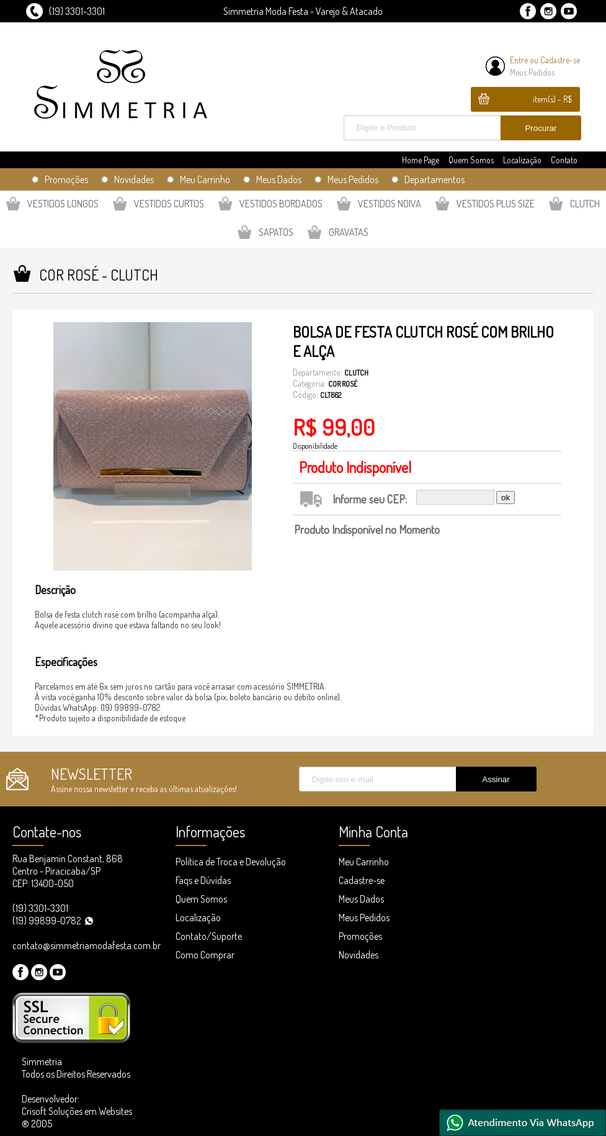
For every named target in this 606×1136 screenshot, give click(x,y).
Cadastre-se (560, 60)
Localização (522, 160)
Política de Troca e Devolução (231, 861)
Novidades (358, 955)
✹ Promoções (59, 179)
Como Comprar (205, 955)
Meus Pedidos (532, 72)
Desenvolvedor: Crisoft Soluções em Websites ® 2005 (77, 1111)
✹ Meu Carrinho (198, 179)
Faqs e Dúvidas (203, 880)
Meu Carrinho (364, 861)
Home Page (420, 160)
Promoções (360, 936)
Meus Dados (361, 899)
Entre (519, 60)
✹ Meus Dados (272, 179)
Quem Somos (471, 160)
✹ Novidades (127, 179)
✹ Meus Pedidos (346, 179)
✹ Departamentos (428, 179)
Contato (564, 160)
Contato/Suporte (209, 936)
